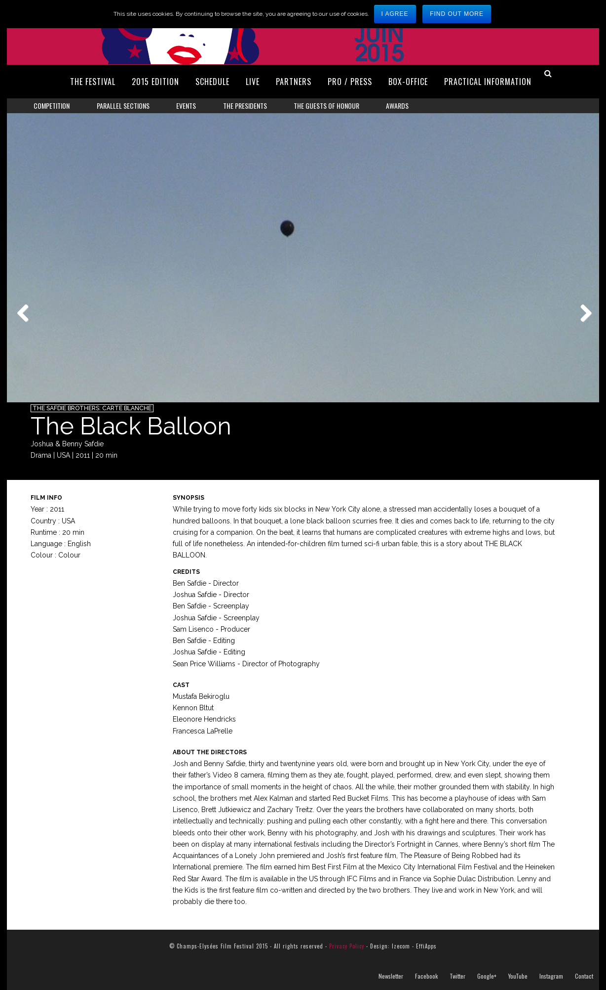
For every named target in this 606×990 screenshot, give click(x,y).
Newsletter (391, 976)
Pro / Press (350, 81)
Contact (584, 976)
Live (253, 81)
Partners (293, 81)
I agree (395, 13)
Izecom (401, 946)
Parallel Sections (123, 105)
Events (186, 105)
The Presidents (245, 105)
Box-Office (408, 81)
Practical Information (487, 81)
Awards (397, 105)
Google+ (486, 976)
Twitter (457, 976)
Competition (52, 105)
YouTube (518, 976)
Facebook (426, 976)
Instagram (551, 976)
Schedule (212, 81)
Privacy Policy (346, 946)
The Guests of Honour (326, 105)
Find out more (457, 13)
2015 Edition (155, 81)
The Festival (92, 81)
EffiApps (426, 946)
